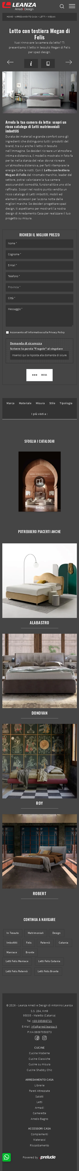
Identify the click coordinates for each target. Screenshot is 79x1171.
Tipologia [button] (66, 403)
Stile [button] (52, 403)
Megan (52, 16)
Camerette (39, 1113)
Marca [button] (11, 403)
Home (10, 16)
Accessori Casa (39, 1128)
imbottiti (12, 942)
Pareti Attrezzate (39, 1091)
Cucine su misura (39, 1064)
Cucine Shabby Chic (39, 1070)
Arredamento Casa (26, 16)
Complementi (39, 1134)
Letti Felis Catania (49, 961)
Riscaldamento (39, 1145)
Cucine (39, 1047)
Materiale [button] (25, 403)
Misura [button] (40, 403)
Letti (43, 16)
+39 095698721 (42, 1021)
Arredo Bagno (39, 1119)
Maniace (12, 952)
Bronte (30, 952)
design (56, 932)
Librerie (39, 1085)
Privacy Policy (57, 332)
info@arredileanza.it (44, 1026)
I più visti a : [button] (39, 414)
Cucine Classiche (39, 1059)
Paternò (45, 942)
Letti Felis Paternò (17, 971)
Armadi (39, 1108)
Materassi (39, 1140)
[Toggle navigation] (72, 6)
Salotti (39, 1096)
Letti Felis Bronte (48, 971)
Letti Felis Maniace (17, 961)
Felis (29, 942)
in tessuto (13, 932)
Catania (63, 942)
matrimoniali (36, 932)
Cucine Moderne (39, 1053)
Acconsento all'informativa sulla (37, 332)
